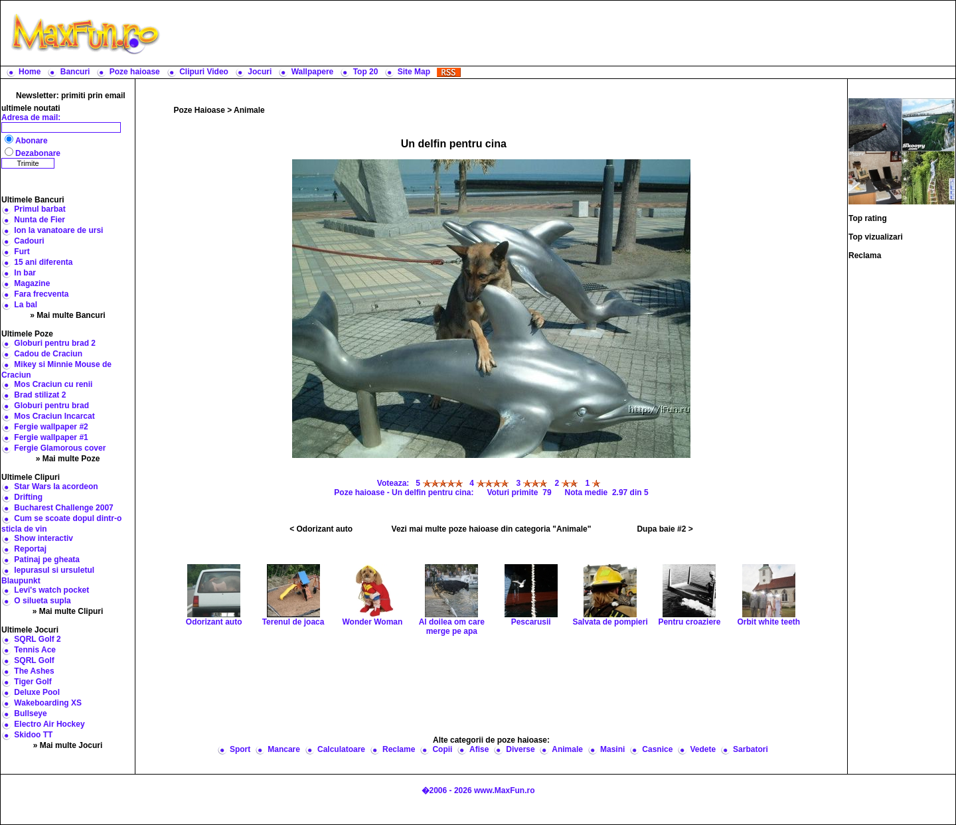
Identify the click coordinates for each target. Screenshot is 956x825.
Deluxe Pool (37, 692)
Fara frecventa (41, 294)
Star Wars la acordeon (56, 486)
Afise (479, 749)
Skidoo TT (33, 734)
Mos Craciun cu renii (53, 384)
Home (29, 71)
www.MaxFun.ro (504, 790)
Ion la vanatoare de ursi (58, 230)
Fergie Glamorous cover (60, 448)
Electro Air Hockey (49, 724)
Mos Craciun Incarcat (54, 416)
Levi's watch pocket (51, 590)
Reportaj (30, 549)
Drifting (28, 497)
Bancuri (75, 71)
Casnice (657, 749)
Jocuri (260, 71)
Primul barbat (39, 209)
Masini (612, 749)
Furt (21, 251)
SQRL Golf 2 (37, 639)
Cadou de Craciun (48, 353)
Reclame (398, 749)
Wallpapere (312, 71)
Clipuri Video (203, 71)
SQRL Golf (34, 660)
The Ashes (34, 671)
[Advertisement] (561, 33)
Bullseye (30, 713)
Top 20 (365, 71)
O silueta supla (42, 600)
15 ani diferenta (43, 262)
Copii (442, 749)
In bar (25, 272)
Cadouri (29, 241)
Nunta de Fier (39, 219)
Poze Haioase (199, 110)
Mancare (284, 749)
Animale (249, 110)
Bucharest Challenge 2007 (63, 507)
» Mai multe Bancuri (67, 315)
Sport (240, 749)
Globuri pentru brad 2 (55, 343)
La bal (25, 304)
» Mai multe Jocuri (68, 745)
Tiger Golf (32, 681)
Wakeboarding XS (48, 703)
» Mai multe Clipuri (68, 611)
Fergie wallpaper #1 (51, 437)
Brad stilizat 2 (40, 395)
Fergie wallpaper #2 (51, 426)
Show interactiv (43, 538)
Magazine (32, 283)
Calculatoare (341, 749)
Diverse (520, 749)
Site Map (414, 71)
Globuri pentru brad (51, 405)
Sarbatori (750, 749)
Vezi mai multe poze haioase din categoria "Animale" (492, 529)
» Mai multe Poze (68, 458)
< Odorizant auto (321, 529)
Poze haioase (135, 71)
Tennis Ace (35, 649)
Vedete (703, 749)
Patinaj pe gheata (47, 559)
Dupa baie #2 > (664, 529)
